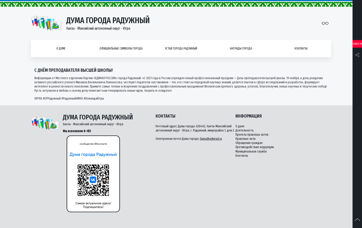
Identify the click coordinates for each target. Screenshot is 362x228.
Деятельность (244, 130)
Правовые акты (245, 139)
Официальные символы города (121, 48)
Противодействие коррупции (254, 147)
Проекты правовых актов (251, 135)
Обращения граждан (248, 143)
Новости (357, 43)
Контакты (301, 48)
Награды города (241, 48)
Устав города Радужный (181, 48)
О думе (61, 48)
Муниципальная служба (251, 151)
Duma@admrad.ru (211, 139)
